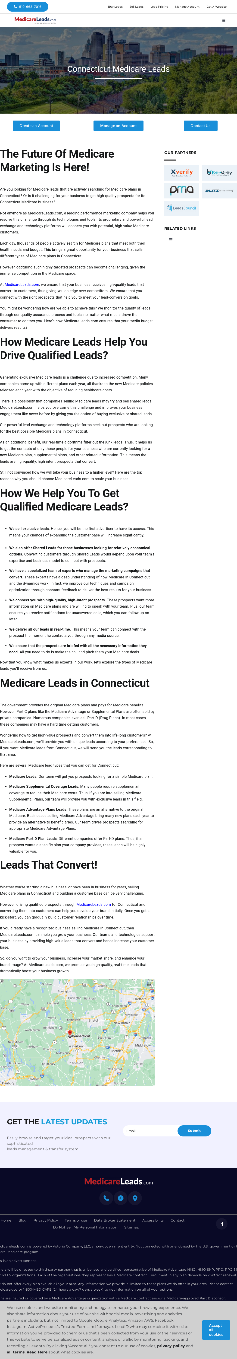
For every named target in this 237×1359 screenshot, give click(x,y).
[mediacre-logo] (118, 1179)
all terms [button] (16, 1352)
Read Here (37, 1352)
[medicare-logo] (35, 18)
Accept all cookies (216, 1330)
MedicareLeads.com (22, 284)
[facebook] (222, 1224)
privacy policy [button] (171, 1346)
